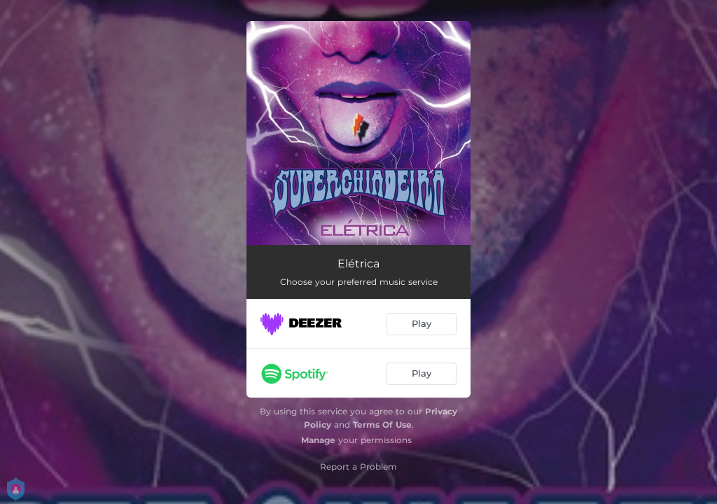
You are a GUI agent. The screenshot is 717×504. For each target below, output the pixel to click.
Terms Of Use (382, 424)
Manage (318, 440)
